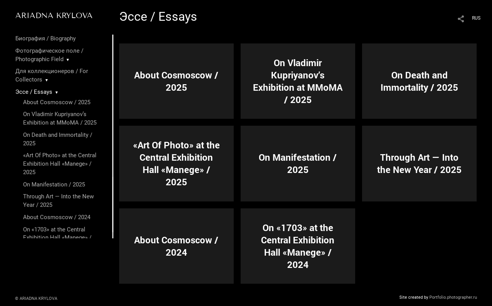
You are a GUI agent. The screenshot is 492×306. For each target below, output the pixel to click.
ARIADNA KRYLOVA (54, 15)
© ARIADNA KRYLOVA (36, 298)
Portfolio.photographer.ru (453, 297)
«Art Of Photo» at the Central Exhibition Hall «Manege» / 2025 (59, 164)
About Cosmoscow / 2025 (56, 102)
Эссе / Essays (33, 91)
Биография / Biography (45, 38)
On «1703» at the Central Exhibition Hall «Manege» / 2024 (57, 238)
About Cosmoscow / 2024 (56, 217)
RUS (476, 18)
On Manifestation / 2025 (54, 184)
